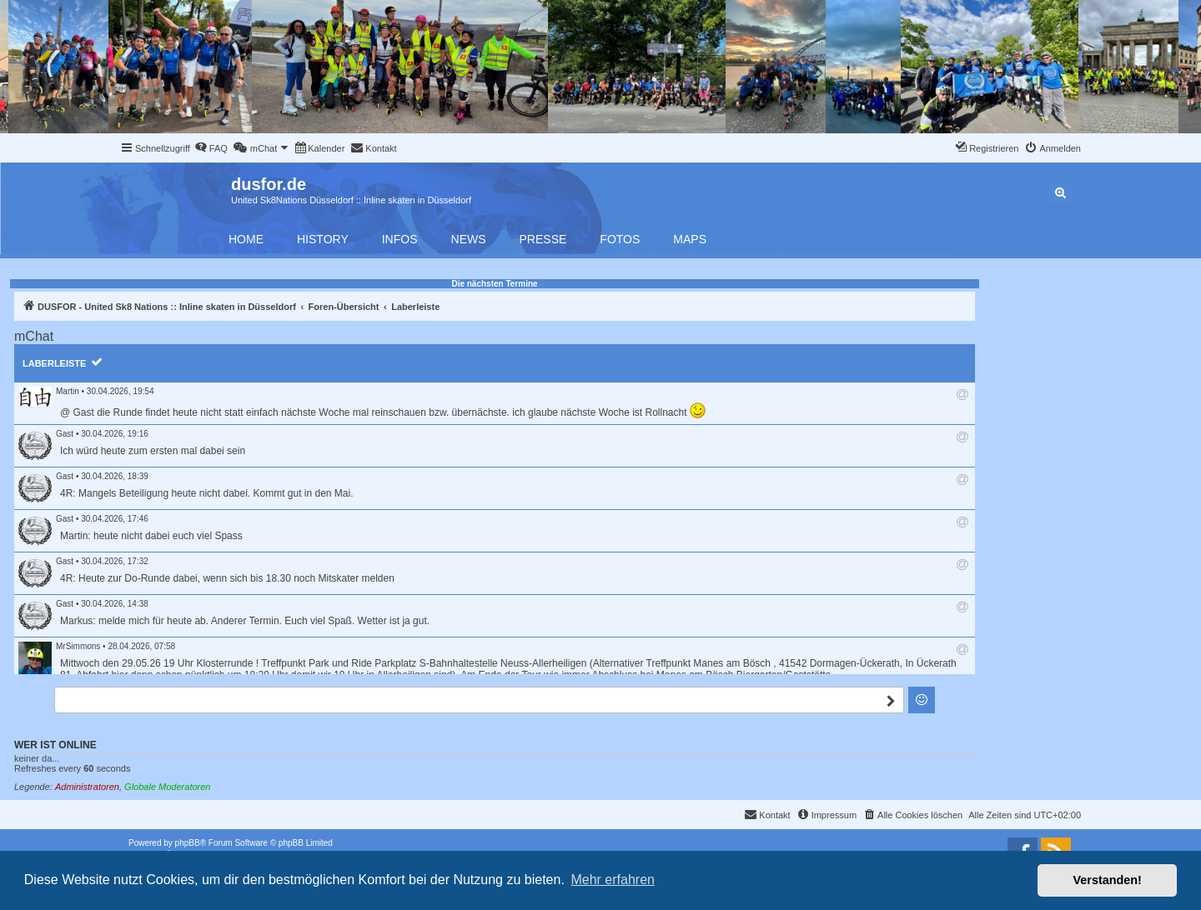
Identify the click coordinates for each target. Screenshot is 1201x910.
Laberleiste (54, 363)
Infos (400, 239)
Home (246, 239)
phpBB (187, 843)
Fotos (620, 239)
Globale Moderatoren (167, 787)
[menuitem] (211, 148)
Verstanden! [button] (1107, 880)
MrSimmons (78, 646)
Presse (543, 239)
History (323, 239)
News (468, 239)
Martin (67, 391)
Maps (689, 239)
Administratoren (87, 787)
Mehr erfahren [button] (612, 879)
